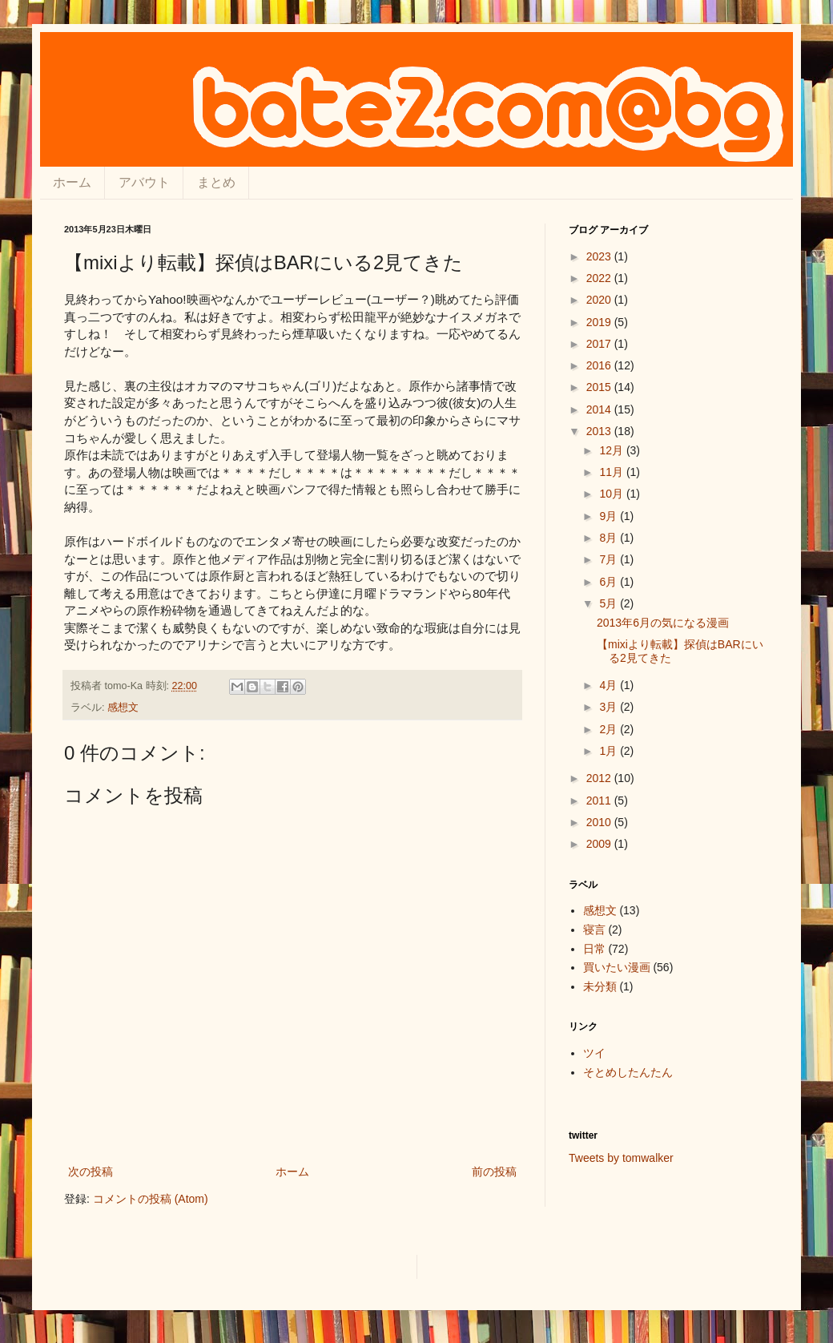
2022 (600, 278)
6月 (609, 581)
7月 (609, 559)
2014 (600, 409)
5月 (609, 603)
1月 (609, 750)
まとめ (216, 182)
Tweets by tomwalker (621, 1157)
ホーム (72, 182)
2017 (600, 343)
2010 (600, 822)
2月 (609, 729)
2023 (600, 256)
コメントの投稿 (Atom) (150, 1198)
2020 (600, 299)
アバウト (144, 182)
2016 (600, 365)
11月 (612, 472)
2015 (600, 387)
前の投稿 (494, 1171)
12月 (612, 450)
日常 (594, 948)
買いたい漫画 (616, 967)
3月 (609, 706)
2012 (600, 778)
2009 (600, 843)
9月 (609, 516)
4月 (609, 685)
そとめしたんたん (628, 1072)
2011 (600, 800)
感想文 (123, 707)
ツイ (594, 1053)
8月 (609, 537)
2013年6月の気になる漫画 (663, 622)
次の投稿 (90, 1171)
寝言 (594, 929)
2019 (600, 322)
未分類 (600, 986)
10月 (612, 493)
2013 (600, 431)
